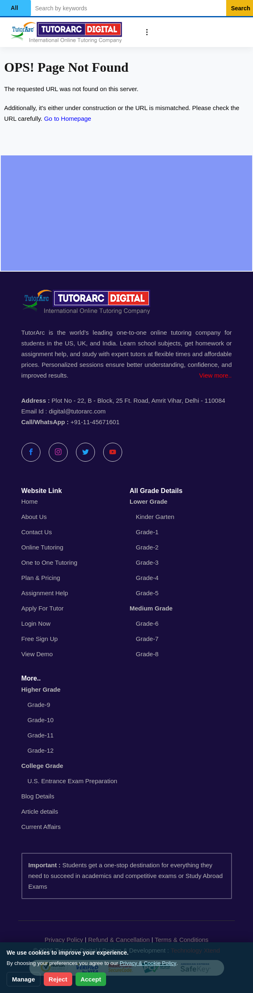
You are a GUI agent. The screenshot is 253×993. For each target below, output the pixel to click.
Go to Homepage (67, 118)
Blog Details (37, 796)
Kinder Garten (155, 516)
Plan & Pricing (40, 577)
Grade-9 (39, 704)
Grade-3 (147, 562)
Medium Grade (151, 608)
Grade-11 (41, 735)
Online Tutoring (42, 547)
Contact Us (36, 531)
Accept (90, 979)
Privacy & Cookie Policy (148, 963)
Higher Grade (41, 689)
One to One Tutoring (49, 562)
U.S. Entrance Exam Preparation (73, 780)
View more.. (215, 375)
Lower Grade (149, 501)
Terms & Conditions (181, 939)
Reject (58, 979)
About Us (34, 516)
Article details (39, 811)
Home (29, 501)
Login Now (36, 623)
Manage (23, 979)
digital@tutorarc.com (77, 411)
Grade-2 (147, 547)
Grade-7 (147, 638)
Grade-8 (147, 653)
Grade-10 (41, 719)
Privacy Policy (64, 939)
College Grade (42, 765)
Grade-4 (147, 577)
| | (126, 939)
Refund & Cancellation (119, 939)
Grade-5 (147, 592)
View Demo (37, 653)
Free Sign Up (39, 638)
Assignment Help (44, 592)
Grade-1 (147, 531)
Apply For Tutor (42, 608)
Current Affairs (41, 826)
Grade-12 (41, 750)
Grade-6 (147, 623)
